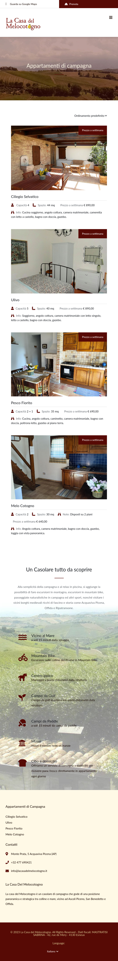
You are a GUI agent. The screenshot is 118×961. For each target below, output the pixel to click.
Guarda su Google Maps (21, 4)
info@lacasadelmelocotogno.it (29, 870)
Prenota (71, 4)
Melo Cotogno (22, 505)
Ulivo (15, 300)
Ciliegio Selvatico (24, 196)
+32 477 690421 (21, 862)
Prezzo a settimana (92, 130)
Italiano (52, 951)
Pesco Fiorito (21, 402)
